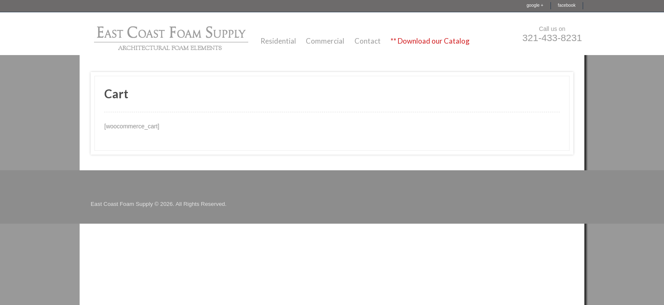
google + (534, 5)
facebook (566, 5)
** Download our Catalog (430, 40)
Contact (367, 40)
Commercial (325, 40)
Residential (278, 40)
